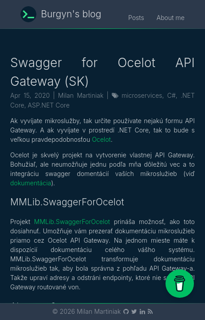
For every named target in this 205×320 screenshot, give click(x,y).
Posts (136, 17)
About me (171, 17)
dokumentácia (30, 183)
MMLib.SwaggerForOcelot (72, 221)
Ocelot (101, 139)
